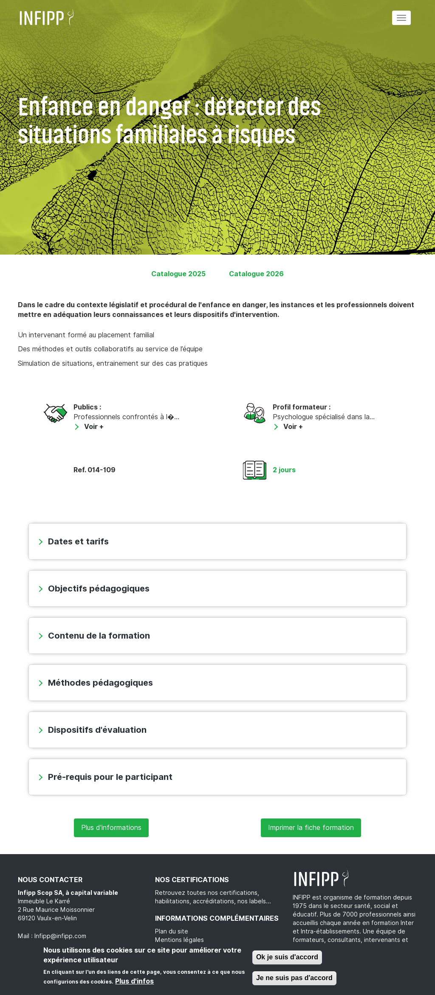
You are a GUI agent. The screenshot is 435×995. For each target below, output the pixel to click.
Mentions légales (179, 939)
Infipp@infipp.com (60, 936)
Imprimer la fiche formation (311, 828)
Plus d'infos (134, 981)
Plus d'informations (111, 828)
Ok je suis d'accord (287, 957)
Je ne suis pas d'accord (294, 977)
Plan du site (171, 931)
